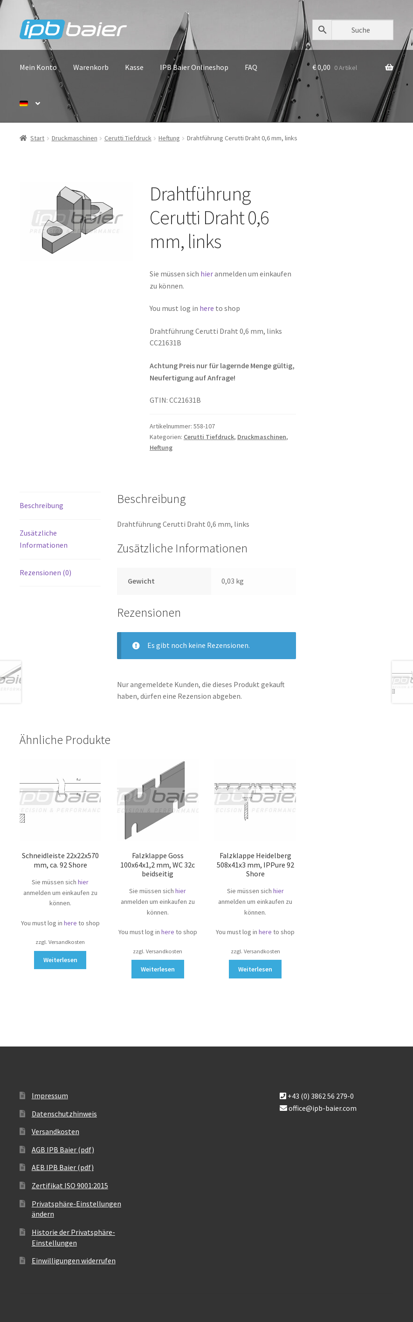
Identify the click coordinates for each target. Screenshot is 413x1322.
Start (37, 138)
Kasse (134, 67)
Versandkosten (55, 1131)
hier (206, 273)
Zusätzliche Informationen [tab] (44, 539)
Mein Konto (38, 67)
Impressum (50, 1095)
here (207, 308)
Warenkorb (91, 67)
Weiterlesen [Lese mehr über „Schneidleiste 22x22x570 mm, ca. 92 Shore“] (60, 960)
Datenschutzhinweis (64, 1113)
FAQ (251, 67)
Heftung (169, 138)
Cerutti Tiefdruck (127, 138)
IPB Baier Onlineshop (194, 67)
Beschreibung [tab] (41, 505)
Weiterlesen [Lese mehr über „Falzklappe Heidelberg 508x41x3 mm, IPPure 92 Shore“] (255, 969)
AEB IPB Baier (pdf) (63, 1167)
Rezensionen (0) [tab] (45, 572)
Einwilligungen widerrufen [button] (74, 1260)
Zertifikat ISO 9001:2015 (70, 1185)
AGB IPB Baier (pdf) (63, 1149)
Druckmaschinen (74, 138)
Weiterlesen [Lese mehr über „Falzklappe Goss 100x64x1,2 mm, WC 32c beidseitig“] (158, 969)
